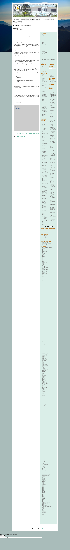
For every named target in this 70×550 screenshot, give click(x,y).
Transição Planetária (44, 505)
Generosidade (43, 384)
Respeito (26, 104)
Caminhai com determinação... (44, 68)
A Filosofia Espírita (52, 89)
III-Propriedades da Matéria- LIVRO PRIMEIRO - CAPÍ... (52, 160)
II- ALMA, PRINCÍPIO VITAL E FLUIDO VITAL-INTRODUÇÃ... (53, 99)
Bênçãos (43, 276)
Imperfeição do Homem (45, 394)
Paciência (23, 104)
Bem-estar (43, 275)
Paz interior (43, 452)
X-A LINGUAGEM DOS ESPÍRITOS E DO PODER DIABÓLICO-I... (53, 122)
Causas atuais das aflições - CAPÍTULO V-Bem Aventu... (45, 191)
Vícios (42, 516)
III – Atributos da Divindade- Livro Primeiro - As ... (52, 151)
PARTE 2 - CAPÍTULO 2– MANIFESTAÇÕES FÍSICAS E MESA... (44, 86)
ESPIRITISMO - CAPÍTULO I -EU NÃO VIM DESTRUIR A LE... (44, 138)
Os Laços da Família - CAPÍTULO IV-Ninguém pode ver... (45, 178)
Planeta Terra (43, 459)
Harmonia (43, 386)
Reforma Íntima (44, 480)
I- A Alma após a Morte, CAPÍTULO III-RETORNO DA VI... (52, 215)
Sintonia (43, 496)
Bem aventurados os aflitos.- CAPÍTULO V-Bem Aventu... (44, 186)
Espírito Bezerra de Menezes (45, 350)
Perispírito (43, 457)
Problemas (43, 468)
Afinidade (43, 254)
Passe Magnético (44, 450)
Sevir (42, 493)
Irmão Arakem (52, 73)
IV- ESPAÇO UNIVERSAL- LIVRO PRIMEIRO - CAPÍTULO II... (52, 162)
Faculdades (43, 368)
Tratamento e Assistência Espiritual (46, 506)
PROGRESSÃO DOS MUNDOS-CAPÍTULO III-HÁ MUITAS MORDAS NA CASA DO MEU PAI (45, 175)
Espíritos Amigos (44, 358)
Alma (42, 257)
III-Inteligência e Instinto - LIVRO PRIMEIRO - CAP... (52, 185)
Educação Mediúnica (44, 334)
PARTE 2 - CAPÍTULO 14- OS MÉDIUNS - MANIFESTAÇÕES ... (44, 116)
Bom (42, 281)
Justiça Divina (43, 408)
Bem (42, 274)
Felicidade (43, 373)
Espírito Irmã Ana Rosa (45, 353)
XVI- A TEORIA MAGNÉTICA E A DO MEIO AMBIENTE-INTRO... (52, 139)
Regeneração (43, 481)
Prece (42, 465)
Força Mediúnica (44, 379)
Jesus (42, 402)
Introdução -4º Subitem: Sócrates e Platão (44, 131)
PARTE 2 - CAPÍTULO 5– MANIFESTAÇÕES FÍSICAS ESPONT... (44, 94)
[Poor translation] (3, 536)
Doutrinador (43, 332)
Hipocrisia (43, 388)
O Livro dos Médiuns (44, 244)
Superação (43, 499)
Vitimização (43, 522)
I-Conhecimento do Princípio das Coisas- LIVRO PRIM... (52, 155)
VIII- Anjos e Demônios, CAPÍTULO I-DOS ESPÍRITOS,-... (53, 205)
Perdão (42, 456)
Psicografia (43, 473)
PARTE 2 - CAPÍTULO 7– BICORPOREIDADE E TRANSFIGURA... (44, 99)
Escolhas (43, 345)
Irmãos (42, 401)
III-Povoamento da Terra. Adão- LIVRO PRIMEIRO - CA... (52, 170)
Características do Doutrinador (46, 287)
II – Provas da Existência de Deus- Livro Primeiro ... (52, 148)
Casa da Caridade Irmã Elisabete (46, 289)
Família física (43, 371)
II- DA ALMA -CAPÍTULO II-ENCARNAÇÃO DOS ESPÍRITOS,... (53, 209)
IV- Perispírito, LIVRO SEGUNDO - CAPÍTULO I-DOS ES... (53, 195)
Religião (43, 482)
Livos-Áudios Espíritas (45, 236)
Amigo (42, 258)
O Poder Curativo (44, 52)
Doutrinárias (43, 333)
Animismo (43, 261)
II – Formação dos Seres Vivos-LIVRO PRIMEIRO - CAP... (52, 168)
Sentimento (43, 491)
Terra (42, 501)
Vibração (43, 514)
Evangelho (43, 362)
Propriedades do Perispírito (45, 470)
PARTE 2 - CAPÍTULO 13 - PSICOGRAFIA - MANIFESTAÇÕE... (44, 114)
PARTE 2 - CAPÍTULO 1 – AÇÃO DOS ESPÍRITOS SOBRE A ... (44, 84)
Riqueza (43, 486)
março (43, 43)
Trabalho (43, 504)
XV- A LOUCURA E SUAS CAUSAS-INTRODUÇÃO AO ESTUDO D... (52, 135)
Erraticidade (43, 343)
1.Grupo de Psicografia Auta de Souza (47, 247)
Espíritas (43, 347)
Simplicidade (43, 495)
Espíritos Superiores (44, 359)
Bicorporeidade (44, 279)
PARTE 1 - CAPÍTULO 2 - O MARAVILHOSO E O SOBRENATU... (44, 78)
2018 (42, 34)
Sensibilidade (43, 490)
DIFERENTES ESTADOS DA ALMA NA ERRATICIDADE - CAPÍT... (45, 156)
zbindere (37, 528)
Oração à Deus (44, 53)
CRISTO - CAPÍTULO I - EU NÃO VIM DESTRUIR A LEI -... (45, 136)
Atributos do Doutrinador (45, 269)
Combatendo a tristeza (45, 46)
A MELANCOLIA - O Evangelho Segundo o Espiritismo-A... (44, 221)
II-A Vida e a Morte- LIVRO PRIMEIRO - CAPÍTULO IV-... (52, 182)
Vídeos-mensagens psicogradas (46, 239)
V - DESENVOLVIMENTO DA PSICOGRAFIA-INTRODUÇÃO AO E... (52, 107)
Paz (42, 451)
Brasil (42, 285)
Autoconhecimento (44, 271)
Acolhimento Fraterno (44, 251)
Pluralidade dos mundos (45, 463)
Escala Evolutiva (44, 344)
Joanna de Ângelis (44, 404)
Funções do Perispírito (45, 383)
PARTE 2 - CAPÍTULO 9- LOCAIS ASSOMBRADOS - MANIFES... (45, 103)
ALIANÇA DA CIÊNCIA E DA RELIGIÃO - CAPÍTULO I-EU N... (45, 141)
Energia (43, 339)
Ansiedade (19, 104)
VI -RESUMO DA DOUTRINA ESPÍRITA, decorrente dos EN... (52, 110)
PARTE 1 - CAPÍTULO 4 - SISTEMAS (44, 81)
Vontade (43, 523)
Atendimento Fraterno (45, 267)
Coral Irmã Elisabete (44, 235)
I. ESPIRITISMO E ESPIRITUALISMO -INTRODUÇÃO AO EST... (53, 97)
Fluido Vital (43, 376)
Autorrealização (44, 272)
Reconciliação (43, 478)
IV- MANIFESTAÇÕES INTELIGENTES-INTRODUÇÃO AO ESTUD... (52, 104)
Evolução (43, 363)
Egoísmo (43, 336)
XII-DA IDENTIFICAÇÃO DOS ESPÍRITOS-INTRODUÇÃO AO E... (53, 128)
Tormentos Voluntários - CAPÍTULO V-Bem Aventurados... (44, 215)
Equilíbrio (43, 342)
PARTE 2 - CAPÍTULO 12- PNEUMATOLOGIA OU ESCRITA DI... (44, 111)
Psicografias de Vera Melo (45, 475)
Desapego (43, 51)
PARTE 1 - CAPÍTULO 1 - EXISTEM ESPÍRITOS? (44, 76)
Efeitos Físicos (44, 335)
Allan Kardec (43, 256)
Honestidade (43, 391)
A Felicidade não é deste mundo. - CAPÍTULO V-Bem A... (44, 208)
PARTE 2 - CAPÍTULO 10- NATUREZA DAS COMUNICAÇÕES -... (44, 107)
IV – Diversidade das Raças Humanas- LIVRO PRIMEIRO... (52, 173)
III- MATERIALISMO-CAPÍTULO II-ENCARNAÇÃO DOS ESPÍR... (52, 212)
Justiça (43, 407)
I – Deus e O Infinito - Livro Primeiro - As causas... (52, 146)
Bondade (43, 283)
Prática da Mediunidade (45, 464)
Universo (43, 508)
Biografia (43, 280)
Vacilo (42, 509)
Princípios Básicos (44, 467)
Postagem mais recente (19, 133)
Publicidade (43, 476)
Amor (42, 259)
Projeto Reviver (44, 469)
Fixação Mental (44, 375)
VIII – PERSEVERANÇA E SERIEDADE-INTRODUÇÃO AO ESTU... (53, 116)
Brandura (43, 284)
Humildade (43, 393)
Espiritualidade (44, 360)
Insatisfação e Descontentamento (47, 54)
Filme (42, 374)
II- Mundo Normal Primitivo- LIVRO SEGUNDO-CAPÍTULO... (53, 189)
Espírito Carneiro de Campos (45, 351)
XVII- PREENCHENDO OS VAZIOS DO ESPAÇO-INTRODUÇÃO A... (53, 142)
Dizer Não (43, 328)
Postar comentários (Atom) (20, 136)
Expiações (43, 366)
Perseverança (43, 458)
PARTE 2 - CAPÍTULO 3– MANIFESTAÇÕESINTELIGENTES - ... (44, 88)
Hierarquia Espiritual (44, 387)
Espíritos (43, 357)
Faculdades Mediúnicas (45, 369)
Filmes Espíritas (44, 238)
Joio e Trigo (43, 406)
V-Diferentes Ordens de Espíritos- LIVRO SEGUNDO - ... (52, 197)
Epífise (42, 341)
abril (43, 42)
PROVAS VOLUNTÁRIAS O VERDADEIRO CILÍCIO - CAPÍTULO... (44, 223)
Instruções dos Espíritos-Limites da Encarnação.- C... (44, 180)
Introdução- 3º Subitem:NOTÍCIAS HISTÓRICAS (44, 129)
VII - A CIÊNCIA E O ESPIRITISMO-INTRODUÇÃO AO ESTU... (52, 113)
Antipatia (43, 264)
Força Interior (43, 378)
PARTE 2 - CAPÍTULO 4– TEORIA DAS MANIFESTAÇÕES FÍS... (45, 92)
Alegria (42, 255)
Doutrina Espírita (44, 330)
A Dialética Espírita (52, 91)
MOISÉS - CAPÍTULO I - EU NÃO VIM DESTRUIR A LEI (45, 133)
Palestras (43, 449)
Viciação (43, 515)
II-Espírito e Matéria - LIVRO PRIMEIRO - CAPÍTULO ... (52, 158)
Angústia (43, 260)
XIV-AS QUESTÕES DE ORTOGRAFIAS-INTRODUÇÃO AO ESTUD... (53, 132)
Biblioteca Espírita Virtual (45, 242)
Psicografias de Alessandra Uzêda (46, 474)
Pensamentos (43, 454)
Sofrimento (43, 497)
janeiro (43, 45)
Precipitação (43, 466)
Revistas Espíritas (44, 237)
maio (43, 41)
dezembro (43, 37)
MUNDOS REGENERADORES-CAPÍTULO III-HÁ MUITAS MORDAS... (44, 169)
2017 (42, 35)
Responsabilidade (44, 484)
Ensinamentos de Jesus (45, 340)
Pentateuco (43, 455)
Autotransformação (44, 273)
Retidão (43, 485)
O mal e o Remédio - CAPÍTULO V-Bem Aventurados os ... (44, 206)
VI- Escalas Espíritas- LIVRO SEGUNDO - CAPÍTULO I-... (53, 200)
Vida (42, 517)
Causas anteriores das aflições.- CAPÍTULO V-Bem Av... (44, 193)
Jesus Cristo (43, 403)
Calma (42, 286)
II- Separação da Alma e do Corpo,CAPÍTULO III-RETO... (53, 217)
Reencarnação (43, 479)
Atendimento (43, 266)
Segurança (43, 489)
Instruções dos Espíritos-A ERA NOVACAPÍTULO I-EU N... (44, 143)
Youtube (43, 232)
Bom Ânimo (43, 282)
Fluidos (43, 377)
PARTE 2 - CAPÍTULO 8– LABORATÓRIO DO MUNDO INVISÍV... (44, 101)
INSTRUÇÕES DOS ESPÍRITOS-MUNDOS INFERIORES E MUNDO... (44, 162)
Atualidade (43, 270)
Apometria (43, 265)
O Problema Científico (53, 94)
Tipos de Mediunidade (45, 503)
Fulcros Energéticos (44, 382)
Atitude (43, 268)
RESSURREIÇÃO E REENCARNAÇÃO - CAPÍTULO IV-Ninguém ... (45, 172)
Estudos (43, 361)
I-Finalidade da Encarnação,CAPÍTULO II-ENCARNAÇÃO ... (53, 207)
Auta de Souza (52, 76)
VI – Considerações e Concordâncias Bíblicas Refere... (53, 177)
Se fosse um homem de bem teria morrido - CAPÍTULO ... (45, 213)
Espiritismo (43, 348)
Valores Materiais (44, 511)
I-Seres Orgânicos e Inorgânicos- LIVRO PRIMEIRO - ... (52, 180)
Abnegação (43, 248)
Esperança (43, 346)
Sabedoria (43, 487)
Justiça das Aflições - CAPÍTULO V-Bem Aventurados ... (44, 188)
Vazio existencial (44, 512)
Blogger (43, 528)
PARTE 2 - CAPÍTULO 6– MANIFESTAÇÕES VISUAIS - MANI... (44, 96)
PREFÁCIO (43, 122)
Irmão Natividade (44, 400)
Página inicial (26, 134)
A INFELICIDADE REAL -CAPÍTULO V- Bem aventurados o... (45, 218)
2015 (42, 63)
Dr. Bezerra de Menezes (52, 75)
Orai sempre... (43, 69)
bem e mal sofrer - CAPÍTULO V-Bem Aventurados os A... (44, 203)
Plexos (42, 462)
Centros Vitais (43, 291)
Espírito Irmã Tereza (44, 355)
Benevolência (43, 277)
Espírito (43, 349)
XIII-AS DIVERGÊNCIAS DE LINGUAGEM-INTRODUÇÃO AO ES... (53, 130)
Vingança (43, 520)
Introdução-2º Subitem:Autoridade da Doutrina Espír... (44, 126)
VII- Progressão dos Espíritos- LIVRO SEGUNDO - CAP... (52, 202)
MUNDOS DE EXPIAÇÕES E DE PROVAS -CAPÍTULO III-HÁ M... (44, 166)
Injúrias (43, 396)
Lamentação (43, 410)
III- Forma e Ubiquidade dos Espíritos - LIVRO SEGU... (52, 192)
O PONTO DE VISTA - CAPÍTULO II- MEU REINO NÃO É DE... (44, 151)
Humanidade (43, 392)
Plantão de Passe (44, 460)
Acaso (42, 249)
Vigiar (42, 519)
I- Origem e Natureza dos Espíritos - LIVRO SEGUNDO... (52, 187)
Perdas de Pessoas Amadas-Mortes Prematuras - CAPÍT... (44, 210)
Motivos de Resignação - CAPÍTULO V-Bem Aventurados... (44, 198)
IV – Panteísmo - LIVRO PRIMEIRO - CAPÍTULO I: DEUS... (52, 153)
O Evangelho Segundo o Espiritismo (46, 243)
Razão (42, 477)
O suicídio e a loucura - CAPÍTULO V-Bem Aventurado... (45, 201)
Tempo (42, 500)
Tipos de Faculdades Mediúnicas (46, 502)
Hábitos (43, 385)
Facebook (43, 231)
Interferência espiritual (45, 399)
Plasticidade (43, 461)
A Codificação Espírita (53, 90)
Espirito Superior (44, 356)
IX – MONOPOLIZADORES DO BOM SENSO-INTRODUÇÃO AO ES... (53, 119)
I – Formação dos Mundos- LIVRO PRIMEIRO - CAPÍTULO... (53, 166)
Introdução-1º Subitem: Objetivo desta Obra (44, 124)
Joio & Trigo (43, 50)
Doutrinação (43, 331)
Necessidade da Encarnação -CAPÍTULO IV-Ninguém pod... (45, 183)
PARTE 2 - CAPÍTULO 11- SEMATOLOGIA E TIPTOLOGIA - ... (44, 109)
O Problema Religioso (53, 95)
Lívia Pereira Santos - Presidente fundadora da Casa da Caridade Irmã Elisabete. (53, 81)
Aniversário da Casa (44, 262)
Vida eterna (43, 518)
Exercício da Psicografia (45, 365)
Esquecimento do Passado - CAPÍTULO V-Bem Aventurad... (44, 195)
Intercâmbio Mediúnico (45, 398)
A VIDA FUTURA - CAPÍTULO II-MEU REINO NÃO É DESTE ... (45, 146)
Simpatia (43, 494)
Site (42, 229)
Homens (43, 390)
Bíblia (42, 278)
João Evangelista (44, 405)
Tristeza (43, 507)
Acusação (43, 252)
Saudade (43, 488)
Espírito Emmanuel (44, 352)
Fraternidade (43, 381)
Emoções (43, 337)
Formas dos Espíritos (44, 380)
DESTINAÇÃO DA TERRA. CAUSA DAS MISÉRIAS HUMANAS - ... (44, 159)
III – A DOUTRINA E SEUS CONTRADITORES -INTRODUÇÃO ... (53, 102)
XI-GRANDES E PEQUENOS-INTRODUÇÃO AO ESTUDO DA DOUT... (52, 124)
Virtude (43, 521)
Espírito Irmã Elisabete (45, 354)
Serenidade (43, 492)
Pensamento (43, 453)
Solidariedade (43, 498)
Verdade (43, 513)
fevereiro (43, 44)
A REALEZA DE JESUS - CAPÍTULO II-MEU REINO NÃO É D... (45, 148)
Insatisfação (43, 397)
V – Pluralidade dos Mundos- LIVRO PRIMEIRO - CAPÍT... (52, 175)
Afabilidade (43, 253)
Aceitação (43, 58)
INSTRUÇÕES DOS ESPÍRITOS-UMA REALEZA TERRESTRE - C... (45, 153)
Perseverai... (43, 67)
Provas (42, 471)
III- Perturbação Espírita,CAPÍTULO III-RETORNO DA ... (52, 220)
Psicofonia (43, 472)
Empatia (43, 338)
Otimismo (43, 447)
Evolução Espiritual (44, 364)
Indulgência (43, 395)
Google (42, 230)
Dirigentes (51, 85)
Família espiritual (44, 370)
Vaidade (43, 510)
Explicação (43, 74)
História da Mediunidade (45, 389)
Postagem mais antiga (34, 133)
